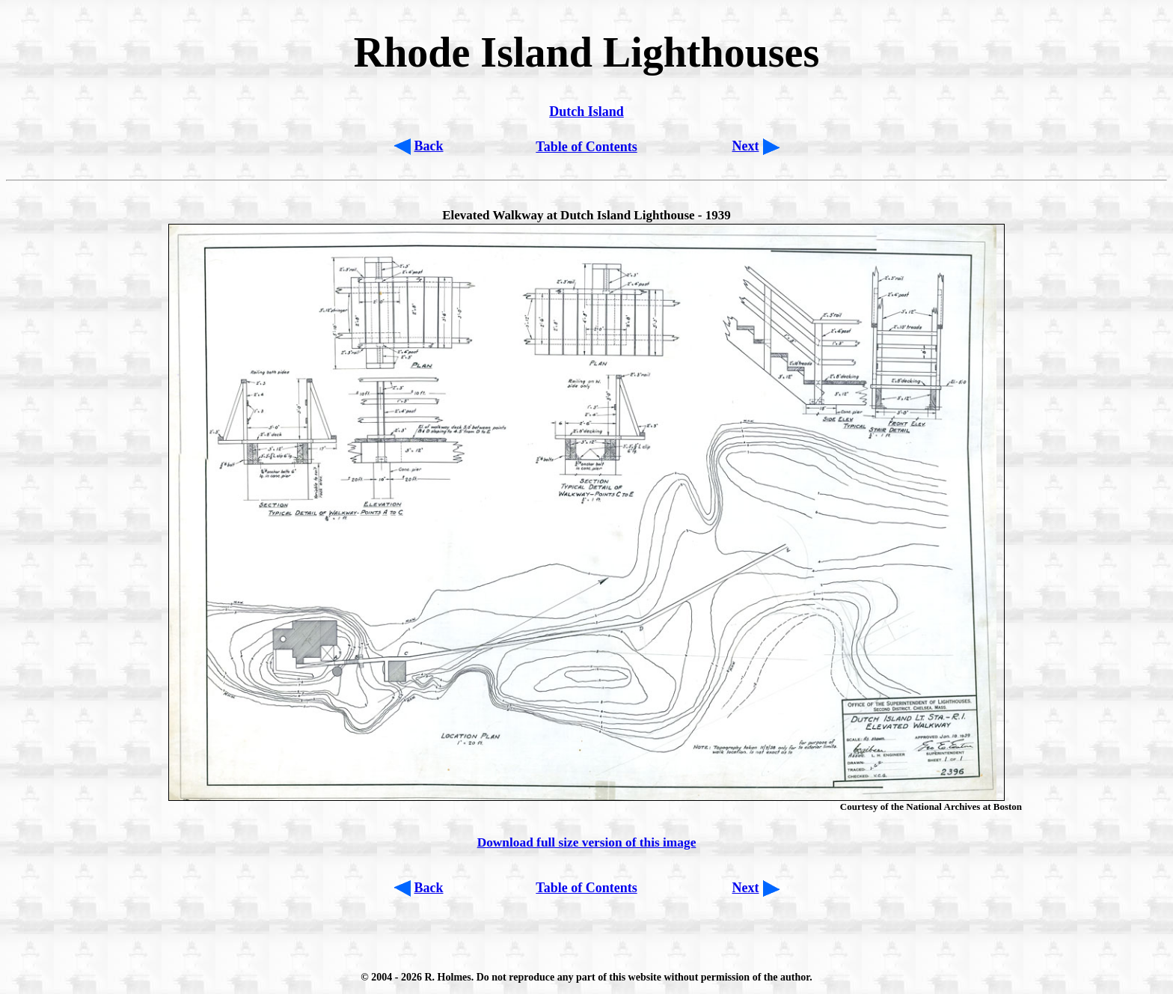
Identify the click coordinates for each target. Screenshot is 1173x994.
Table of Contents (586, 146)
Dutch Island (586, 111)
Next (745, 145)
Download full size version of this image (586, 842)
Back (429, 145)
